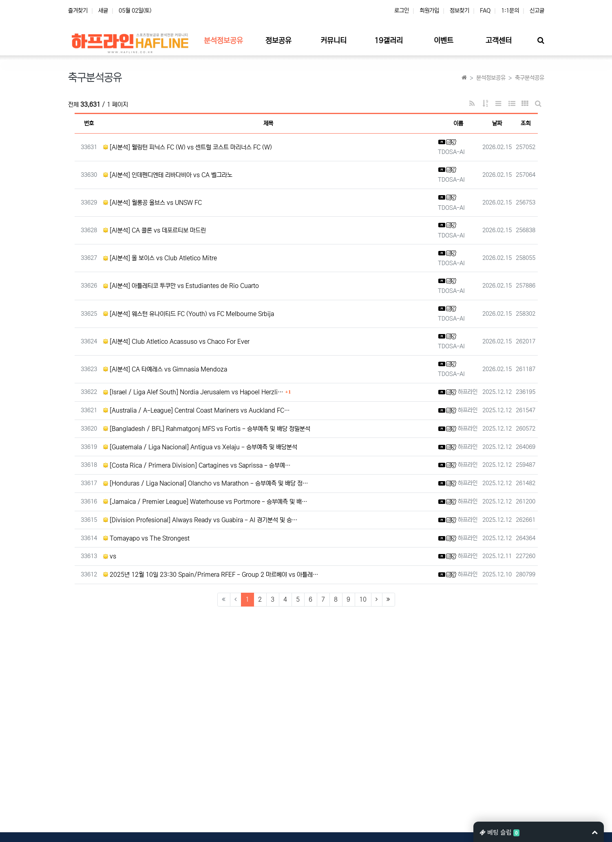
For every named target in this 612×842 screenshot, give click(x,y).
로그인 (401, 10)
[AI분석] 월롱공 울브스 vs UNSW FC (152, 202)
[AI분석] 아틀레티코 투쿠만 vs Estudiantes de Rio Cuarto (181, 285)
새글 (103, 10)
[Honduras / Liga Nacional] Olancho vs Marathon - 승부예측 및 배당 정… (205, 483)
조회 (525, 123)
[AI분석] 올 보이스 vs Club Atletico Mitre (160, 258)
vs (109, 556)
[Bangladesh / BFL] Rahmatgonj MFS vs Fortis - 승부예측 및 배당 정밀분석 (206, 428)
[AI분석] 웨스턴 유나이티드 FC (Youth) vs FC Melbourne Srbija (188, 313)
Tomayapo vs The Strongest (146, 538)
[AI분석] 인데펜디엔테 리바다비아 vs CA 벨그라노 (167, 174)
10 (363, 599)
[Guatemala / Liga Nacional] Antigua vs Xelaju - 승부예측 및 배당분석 (200, 447)
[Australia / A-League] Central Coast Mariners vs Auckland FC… (196, 410)
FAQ (485, 10)
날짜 (497, 123)
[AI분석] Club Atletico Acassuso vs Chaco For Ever (176, 341)
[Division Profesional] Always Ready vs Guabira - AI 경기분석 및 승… (200, 520)
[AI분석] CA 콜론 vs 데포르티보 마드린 (154, 230)
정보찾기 (459, 10)
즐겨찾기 (78, 10)
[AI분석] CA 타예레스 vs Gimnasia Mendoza (165, 369)
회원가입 (429, 10)
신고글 (537, 10)
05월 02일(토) (135, 10)
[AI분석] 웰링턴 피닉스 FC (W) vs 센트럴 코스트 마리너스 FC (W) (187, 147)
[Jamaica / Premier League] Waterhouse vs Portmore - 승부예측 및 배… (205, 501)
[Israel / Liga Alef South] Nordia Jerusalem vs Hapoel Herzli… (193, 392)
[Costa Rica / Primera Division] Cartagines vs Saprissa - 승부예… (197, 465)
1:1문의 (510, 10)
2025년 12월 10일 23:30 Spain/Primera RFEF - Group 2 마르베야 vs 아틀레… (210, 574)
